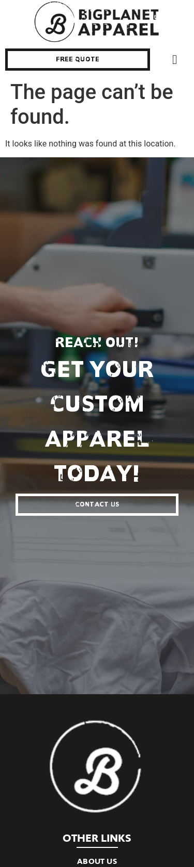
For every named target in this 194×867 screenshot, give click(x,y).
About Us (97, 861)
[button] (175, 60)
